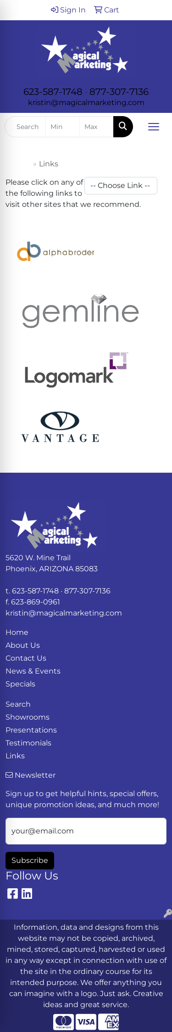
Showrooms (28, 717)
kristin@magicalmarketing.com (86, 102)
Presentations (31, 730)
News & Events (33, 671)
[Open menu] (153, 126)
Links (15, 755)
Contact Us (26, 658)
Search (18, 704)
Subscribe (29, 860)
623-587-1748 (53, 91)
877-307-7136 (119, 91)
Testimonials (28, 743)
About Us (23, 645)
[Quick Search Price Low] (62, 126)
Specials (20, 684)
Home (19, 163)
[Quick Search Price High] (96, 126)
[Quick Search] (25, 126)
